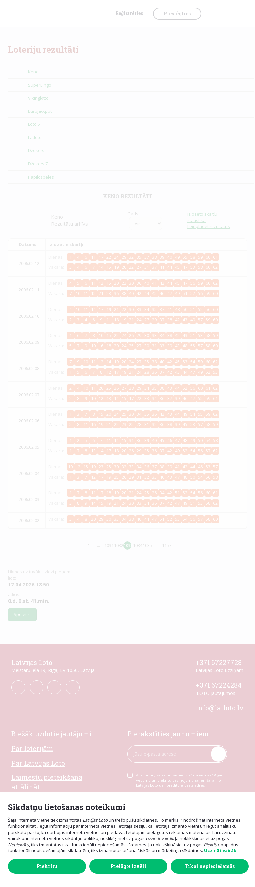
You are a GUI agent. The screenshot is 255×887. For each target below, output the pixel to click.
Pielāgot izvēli (128, 866)
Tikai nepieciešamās (210, 866)
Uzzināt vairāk (220, 850)
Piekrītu (47, 866)
